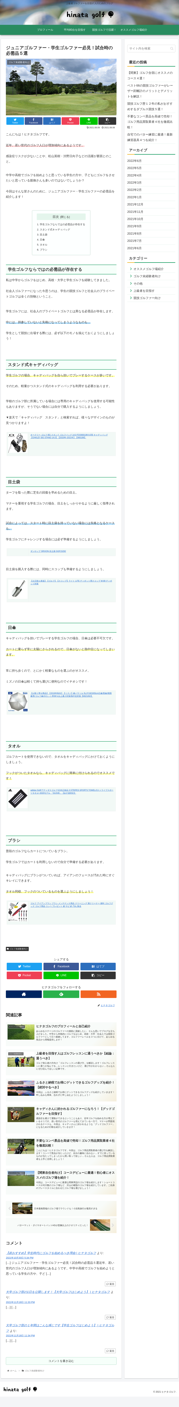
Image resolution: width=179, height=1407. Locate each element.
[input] (151, 48)
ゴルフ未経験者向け (17, 951)
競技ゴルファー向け (147, 298)
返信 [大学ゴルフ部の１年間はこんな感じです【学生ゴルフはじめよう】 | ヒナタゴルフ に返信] (110, 1360)
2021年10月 (135, 219)
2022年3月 (134, 182)
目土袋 (42, 235)
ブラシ (42, 251)
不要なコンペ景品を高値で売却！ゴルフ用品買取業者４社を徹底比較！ (150, 122)
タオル (42, 246)
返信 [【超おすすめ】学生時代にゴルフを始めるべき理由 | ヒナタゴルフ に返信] (110, 1293)
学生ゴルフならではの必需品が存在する (62, 224)
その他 (138, 283)
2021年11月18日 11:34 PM (20, 1345)
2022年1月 (134, 197)
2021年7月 (134, 240)
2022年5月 (134, 168)
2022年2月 (134, 190)
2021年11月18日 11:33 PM (20, 1311)
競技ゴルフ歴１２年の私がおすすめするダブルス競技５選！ (150, 106)
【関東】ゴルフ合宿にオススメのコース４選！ (150, 75)
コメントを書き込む (61, 1371)
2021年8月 (134, 233)
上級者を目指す (144, 290)
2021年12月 (135, 204)
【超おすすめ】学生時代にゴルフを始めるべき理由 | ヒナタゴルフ (51, 1262)
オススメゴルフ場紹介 (148, 269)
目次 (56, 217)
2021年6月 (134, 248)
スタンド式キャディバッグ (54, 230)
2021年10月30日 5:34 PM (19, 1267)
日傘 (41, 240)
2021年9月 (134, 226)
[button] (172, 48)
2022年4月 (134, 175)
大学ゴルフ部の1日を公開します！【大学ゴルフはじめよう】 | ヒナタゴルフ (58, 1301)
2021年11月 (135, 211)
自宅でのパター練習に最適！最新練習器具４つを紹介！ (150, 137)
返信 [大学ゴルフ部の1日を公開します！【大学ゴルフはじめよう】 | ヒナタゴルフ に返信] (110, 1326)
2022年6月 (134, 161)
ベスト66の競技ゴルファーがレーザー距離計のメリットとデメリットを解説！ (150, 91)
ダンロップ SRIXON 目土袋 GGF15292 (48, 553)
